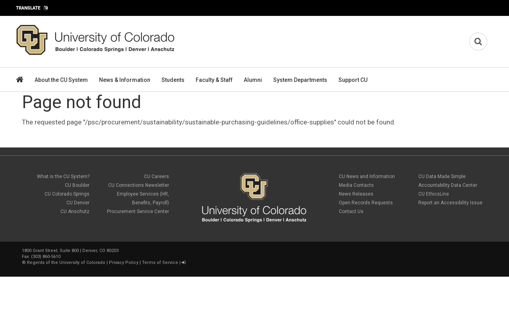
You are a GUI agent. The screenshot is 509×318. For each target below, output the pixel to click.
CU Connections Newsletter (138, 185)
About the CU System (61, 80)
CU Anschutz (74, 211)
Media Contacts (356, 185)
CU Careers (156, 176)
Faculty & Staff (214, 80)
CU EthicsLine (433, 194)
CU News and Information (367, 176)
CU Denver (77, 203)
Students (173, 80)
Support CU (352, 80)
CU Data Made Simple (442, 176)
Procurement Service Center (138, 211)
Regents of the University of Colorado (66, 262)
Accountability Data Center (447, 185)
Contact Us (351, 211)
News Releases (356, 194)
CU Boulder (77, 185)
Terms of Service (160, 262)
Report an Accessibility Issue (450, 203)
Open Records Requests (366, 203)
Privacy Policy (123, 262)
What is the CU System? (63, 176)
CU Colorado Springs (67, 194)
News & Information (124, 80)
